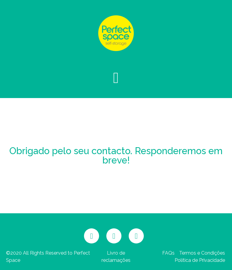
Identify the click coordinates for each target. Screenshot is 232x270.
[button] (115, 77)
